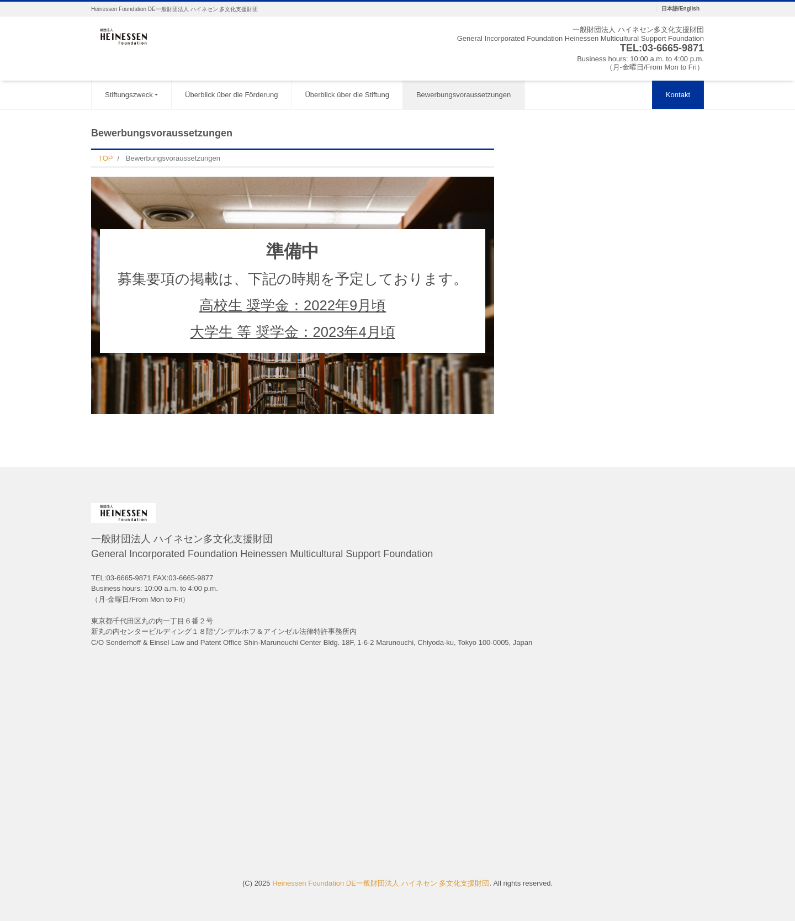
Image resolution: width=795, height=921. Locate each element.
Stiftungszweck (129, 95)
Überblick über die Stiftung (347, 95)
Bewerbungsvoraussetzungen (463, 95)
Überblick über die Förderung (231, 95)
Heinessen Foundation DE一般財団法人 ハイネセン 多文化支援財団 (380, 883)
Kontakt (678, 95)
